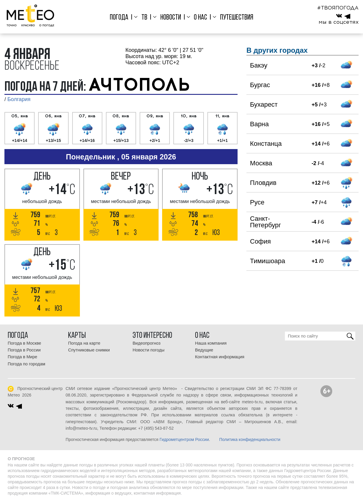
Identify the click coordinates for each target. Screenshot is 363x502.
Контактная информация (219, 356)
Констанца (266, 143)
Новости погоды (148, 350)
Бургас (260, 85)
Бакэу (258, 65)
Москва (261, 163)
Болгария (18, 99)
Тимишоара (267, 261)
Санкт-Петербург (265, 222)
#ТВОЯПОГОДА (338, 7)
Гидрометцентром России (184, 439)
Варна (259, 124)
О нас (200, 17)
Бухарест (264, 104)
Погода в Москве (24, 343)
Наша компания (211, 343)
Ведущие (204, 350)
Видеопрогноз (146, 343)
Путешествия (236, 17)
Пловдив (263, 182)
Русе (257, 202)
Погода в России (24, 350)
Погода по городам (26, 364)
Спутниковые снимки (89, 350)
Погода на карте (84, 343)
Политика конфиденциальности (249, 439)
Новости (170, 17)
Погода (119, 17)
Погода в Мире (22, 356)
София (260, 241)
